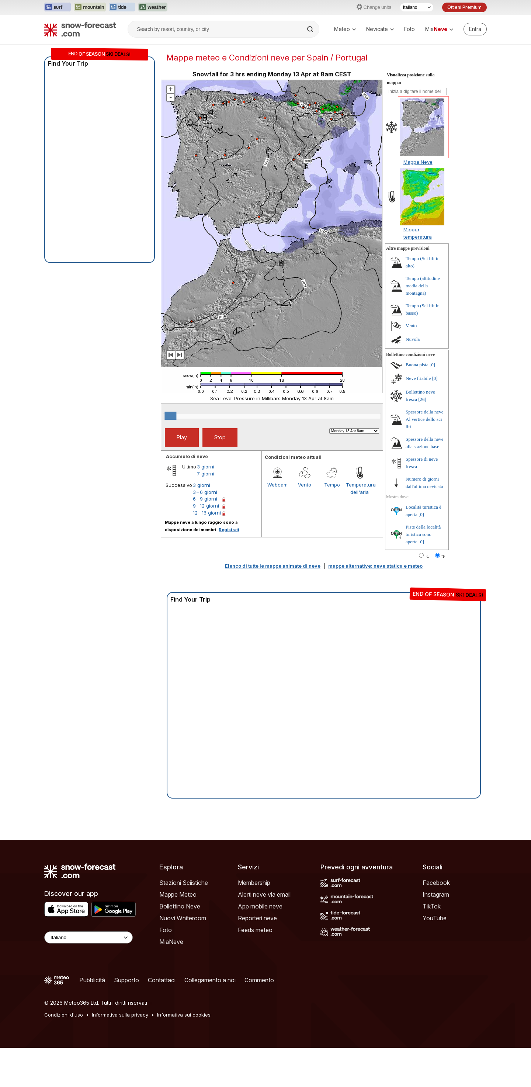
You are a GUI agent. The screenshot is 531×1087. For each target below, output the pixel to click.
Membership (254, 882)
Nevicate (380, 29)
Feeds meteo (255, 930)
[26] (422, 399)
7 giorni (205, 474)
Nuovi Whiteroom (182, 918)
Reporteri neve (257, 918)
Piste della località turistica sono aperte (423, 534)
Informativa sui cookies (184, 1015)
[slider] (170, 416)
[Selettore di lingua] (416, 7)
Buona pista (417, 364)
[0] (432, 364)
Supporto (126, 980)
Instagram (436, 894)
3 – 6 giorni (205, 492)
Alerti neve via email (264, 894)
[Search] (311, 29)
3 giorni (205, 467)
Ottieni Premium (464, 7)
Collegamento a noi (210, 980)
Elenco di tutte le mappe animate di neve (272, 566)
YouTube (435, 918)
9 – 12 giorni (206, 506)
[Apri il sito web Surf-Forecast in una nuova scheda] (57, 7)
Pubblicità (92, 980)
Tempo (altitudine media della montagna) (423, 286)
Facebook (436, 882)
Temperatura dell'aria (359, 488)
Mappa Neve (418, 162)
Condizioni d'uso (63, 1015)
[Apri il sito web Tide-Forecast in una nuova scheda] (122, 7)
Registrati (229, 529)
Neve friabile (418, 378)
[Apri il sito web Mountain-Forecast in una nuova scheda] (90, 7)
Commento (259, 980)
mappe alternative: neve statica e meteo (375, 566)
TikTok (432, 906)
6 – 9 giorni (205, 499)
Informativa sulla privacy (120, 1015)
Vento (304, 485)
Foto (409, 29)
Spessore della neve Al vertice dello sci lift (425, 419)
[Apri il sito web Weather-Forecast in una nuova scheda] (152, 7)
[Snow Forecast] (80, 29)
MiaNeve (171, 941)
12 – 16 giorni (207, 513)
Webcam (277, 485)
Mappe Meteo (178, 894)
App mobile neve (260, 906)
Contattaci (162, 980)
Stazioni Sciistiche (183, 882)
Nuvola (413, 339)
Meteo (345, 29)
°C (427, 556)
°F (443, 556)
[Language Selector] (88, 937)
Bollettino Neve (179, 906)
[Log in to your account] (475, 29)
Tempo (332, 485)
